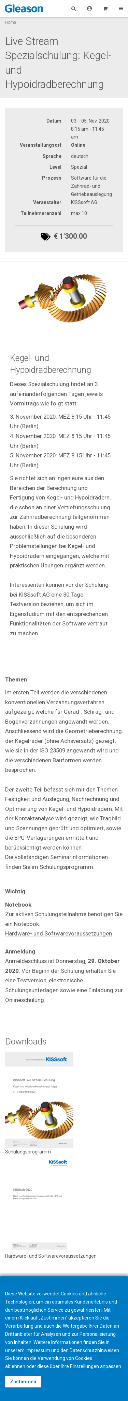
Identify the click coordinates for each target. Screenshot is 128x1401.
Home (10, 22)
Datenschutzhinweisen (94, 1350)
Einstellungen (84, 1366)
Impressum (38, 1350)
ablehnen (15, 1366)
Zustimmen (23, 1381)
